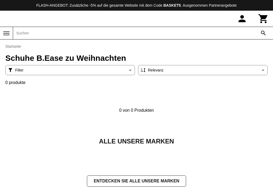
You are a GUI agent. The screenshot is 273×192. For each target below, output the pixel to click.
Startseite (13, 46)
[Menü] (6, 33)
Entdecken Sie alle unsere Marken (136, 181)
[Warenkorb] (263, 18)
